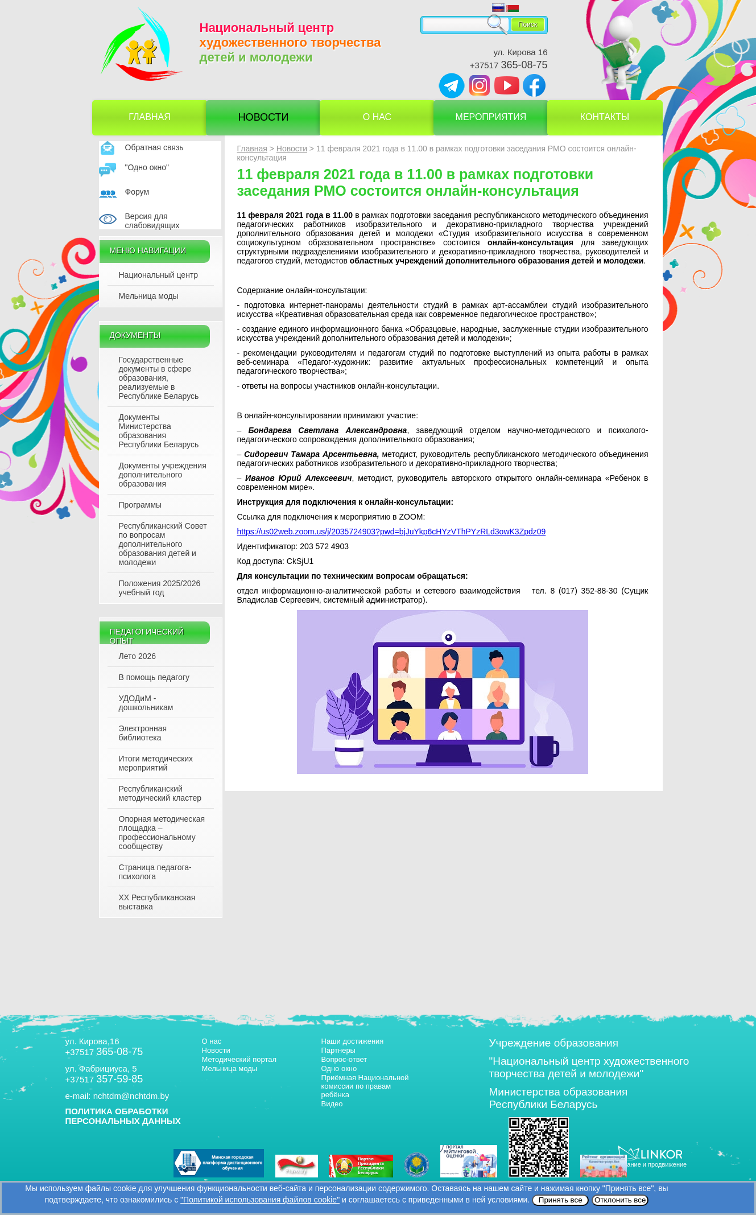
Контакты (604, 117)
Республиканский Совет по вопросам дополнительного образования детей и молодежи (163, 544)
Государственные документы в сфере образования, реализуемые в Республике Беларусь (159, 378)
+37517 (509, 65)
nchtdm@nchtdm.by (131, 1096)
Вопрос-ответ (344, 1059)
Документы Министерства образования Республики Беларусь (159, 431)
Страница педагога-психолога (155, 872)
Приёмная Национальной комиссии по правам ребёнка (365, 1086)
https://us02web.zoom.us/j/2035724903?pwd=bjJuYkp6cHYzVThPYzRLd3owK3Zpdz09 (391, 531)
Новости (263, 117)
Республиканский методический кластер (160, 793)
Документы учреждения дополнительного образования (162, 474)
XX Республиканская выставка (157, 902)
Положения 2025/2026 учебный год (160, 588)
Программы (140, 504)
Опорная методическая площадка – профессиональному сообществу (162, 832)
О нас (377, 117)
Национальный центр (159, 274)
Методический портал (239, 1059)
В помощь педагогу (154, 677)
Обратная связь (154, 147)
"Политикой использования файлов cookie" (260, 1199)
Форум (137, 191)
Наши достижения (352, 1041)
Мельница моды (149, 295)
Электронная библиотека (143, 733)
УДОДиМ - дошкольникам (146, 703)
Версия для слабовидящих (152, 221)
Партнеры (338, 1050)
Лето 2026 (137, 656)
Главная (149, 117)
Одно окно (339, 1068)
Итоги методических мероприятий (156, 763)
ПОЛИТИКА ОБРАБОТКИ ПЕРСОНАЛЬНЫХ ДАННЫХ (123, 1116)
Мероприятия (491, 117)
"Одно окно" (147, 167)
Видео (332, 1103)
